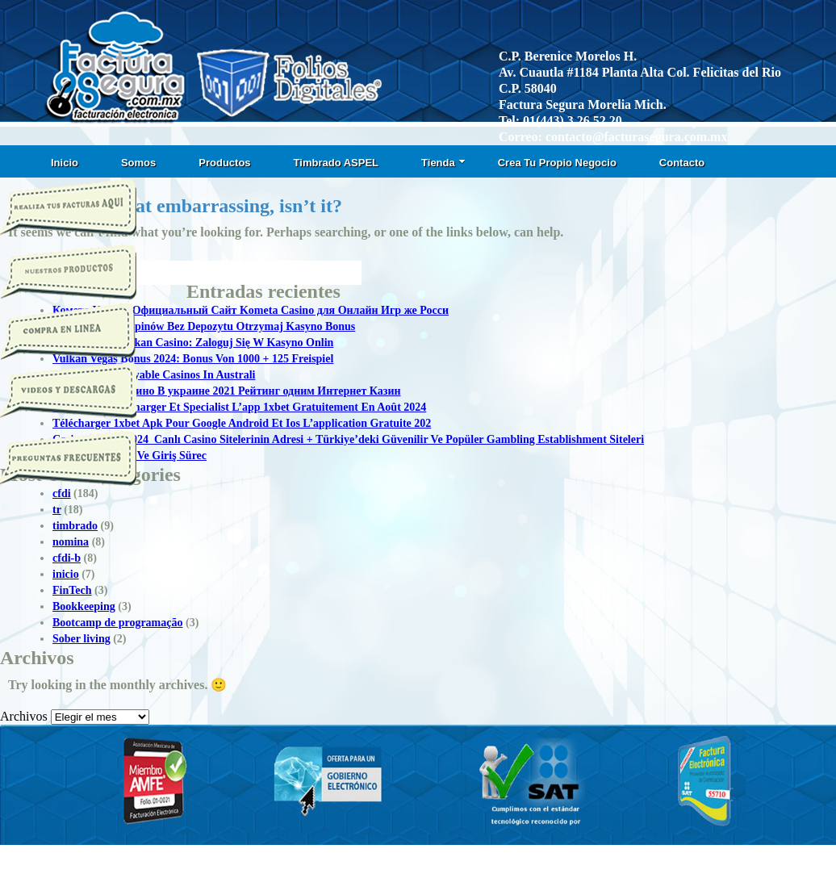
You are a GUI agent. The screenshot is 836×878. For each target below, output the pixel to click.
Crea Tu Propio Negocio (557, 163)
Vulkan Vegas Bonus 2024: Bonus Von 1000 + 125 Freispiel (192, 359)
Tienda (443, 163)
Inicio (64, 163)
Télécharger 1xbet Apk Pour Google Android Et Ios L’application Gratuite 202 (241, 423)
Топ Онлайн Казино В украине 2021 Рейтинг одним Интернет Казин (226, 391)
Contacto (681, 163)
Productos (224, 163)
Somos (138, 163)
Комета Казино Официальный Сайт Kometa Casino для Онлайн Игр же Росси (250, 310)
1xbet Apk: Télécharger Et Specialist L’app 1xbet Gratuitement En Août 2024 (239, 407)
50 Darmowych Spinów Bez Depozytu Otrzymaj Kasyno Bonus (203, 326)
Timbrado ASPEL (336, 163)
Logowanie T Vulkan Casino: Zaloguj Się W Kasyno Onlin (192, 343)
